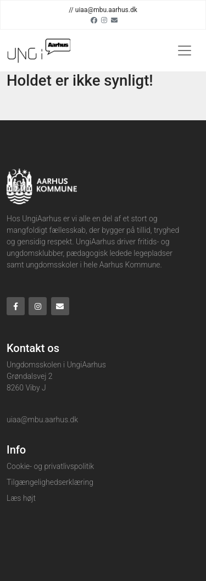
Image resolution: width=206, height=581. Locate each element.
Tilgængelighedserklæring (50, 482)
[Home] (39, 50)
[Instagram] (104, 20)
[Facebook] (94, 20)
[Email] (114, 20)
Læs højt (21, 498)
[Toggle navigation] (184, 50)
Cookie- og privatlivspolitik (50, 466)
